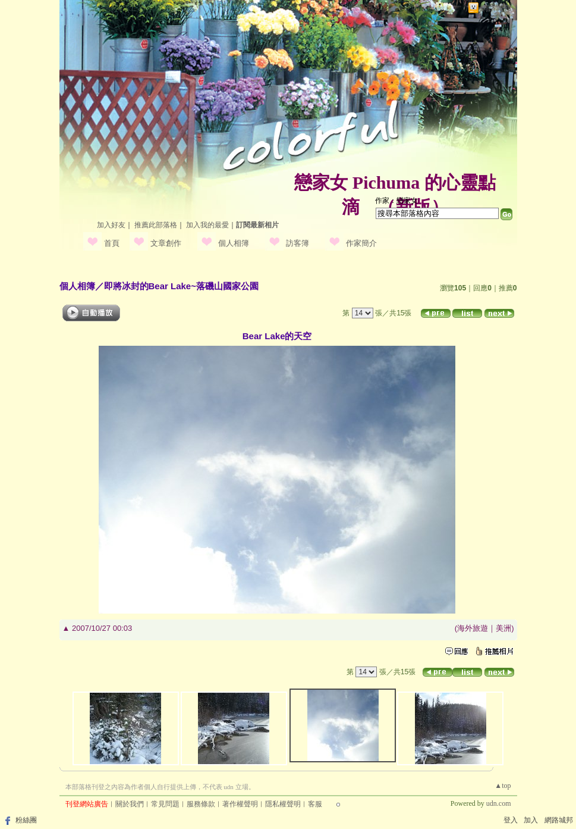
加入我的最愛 (207, 225)
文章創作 (165, 243)
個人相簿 (233, 243)
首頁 (111, 243)
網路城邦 (495, 8)
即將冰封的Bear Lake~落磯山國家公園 (181, 286)
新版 (413, 207)
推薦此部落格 (155, 225)
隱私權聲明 (283, 804)
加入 (531, 820)
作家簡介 (361, 243)
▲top (503, 785)
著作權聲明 (240, 804)
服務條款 (201, 804)
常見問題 (165, 804)
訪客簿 (297, 243)
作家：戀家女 (396, 200)
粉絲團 (26, 820)
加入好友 (111, 225)
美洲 (503, 628)
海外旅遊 (472, 628)
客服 (315, 804)
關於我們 (129, 804)
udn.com (498, 803)
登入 (510, 820)
